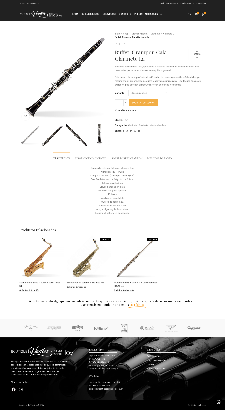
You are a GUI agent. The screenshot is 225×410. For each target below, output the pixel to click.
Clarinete (155, 33)
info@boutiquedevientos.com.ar (103, 368)
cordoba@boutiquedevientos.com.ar (105, 389)
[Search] (190, 14)
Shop (125, 33)
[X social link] (127, 131)
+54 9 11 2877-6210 (108, 365)
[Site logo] (40, 13)
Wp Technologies (198, 405)
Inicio (117, 33)
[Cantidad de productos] (121, 102)
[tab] (61, 157)
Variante (119, 93)
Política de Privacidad (156, 368)
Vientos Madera (140, 33)
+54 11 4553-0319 (101, 362)
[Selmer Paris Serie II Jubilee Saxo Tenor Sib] (41, 258)
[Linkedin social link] (131, 131)
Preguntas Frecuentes (156, 360)
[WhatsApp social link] (135, 131)
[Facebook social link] (123, 131)
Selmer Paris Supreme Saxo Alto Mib (85, 282)
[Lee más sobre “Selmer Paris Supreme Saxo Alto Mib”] (77, 287)
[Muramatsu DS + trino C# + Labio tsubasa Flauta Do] (136, 258)
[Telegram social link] (139, 131)
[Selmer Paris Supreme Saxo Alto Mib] (89, 258)
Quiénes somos (154, 356)
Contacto (151, 364)
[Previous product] (117, 44)
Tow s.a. (53, 361)
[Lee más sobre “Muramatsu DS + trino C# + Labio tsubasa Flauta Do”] (124, 290)
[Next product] (124, 44)
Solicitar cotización (143, 103)
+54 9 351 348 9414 (101, 385)
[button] (29, 290)
